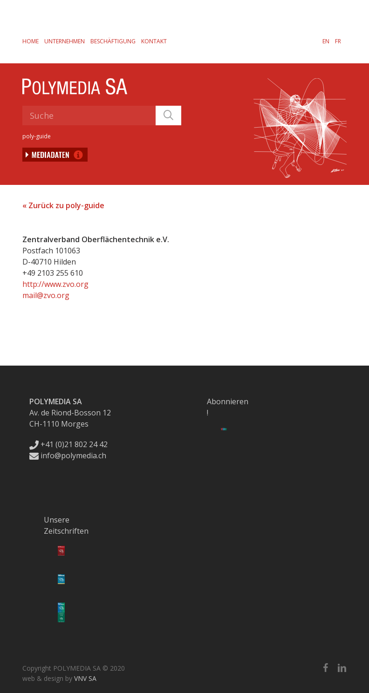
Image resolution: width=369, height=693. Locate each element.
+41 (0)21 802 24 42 (68, 444)
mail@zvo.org (45, 295)
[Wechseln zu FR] (338, 41)
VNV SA (85, 678)
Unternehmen (64, 41)
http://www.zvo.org (55, 284)
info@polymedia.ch (67, 455)
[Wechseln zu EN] (325, 41)
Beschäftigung (113, 41)
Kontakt (154, 41)
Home (30, 41)
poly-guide (36, 136)
